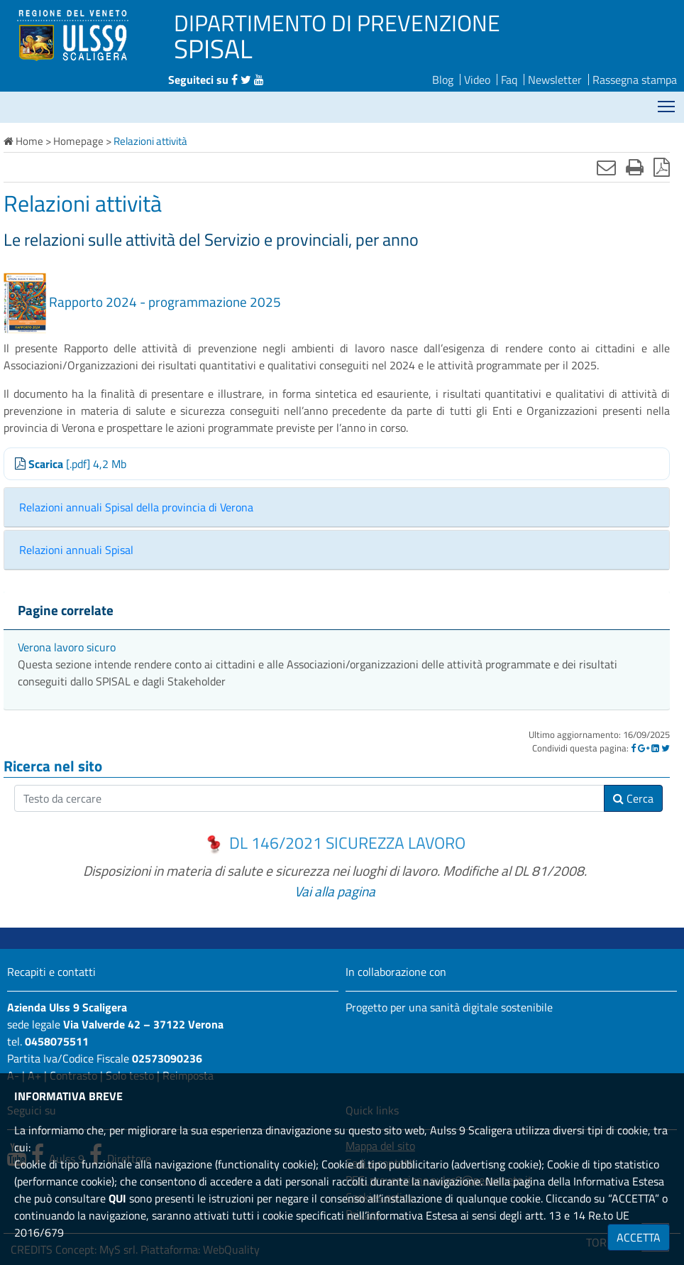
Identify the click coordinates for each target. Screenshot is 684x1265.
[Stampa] (635, 167)
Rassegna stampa (634, 79)
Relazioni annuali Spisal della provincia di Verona (136, 507)
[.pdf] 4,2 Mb (70, 463)
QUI (117, 1198)
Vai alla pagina (334, 891)
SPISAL (213, 48)
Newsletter (555, 79)
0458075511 (57, 1041)
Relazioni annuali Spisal (76, 549)
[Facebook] (633, 748)
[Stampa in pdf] (661, 167)
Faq (509, 79)
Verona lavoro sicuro (67, 647)
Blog (442, 79)
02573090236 (167, 1058)
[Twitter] (665, 748)
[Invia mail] (606, 167)
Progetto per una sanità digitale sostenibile (449, 1007)
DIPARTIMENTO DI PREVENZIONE (337, 23)
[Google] (643, 748)
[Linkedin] (655, 748)
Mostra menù (667, 101)
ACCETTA (639, 1237)
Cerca (633, 798)
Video (477, 79)
